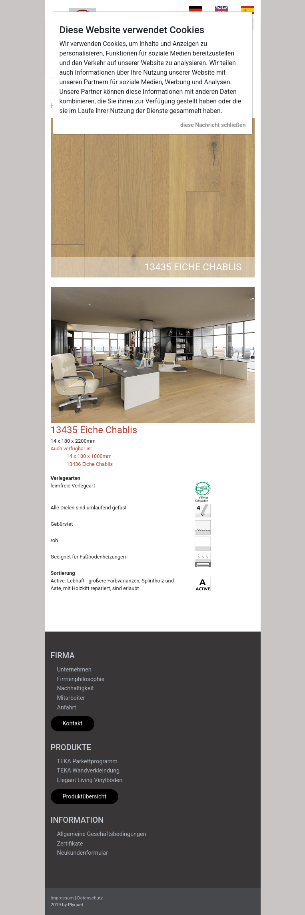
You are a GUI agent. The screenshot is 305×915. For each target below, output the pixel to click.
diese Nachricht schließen (213, 125)
